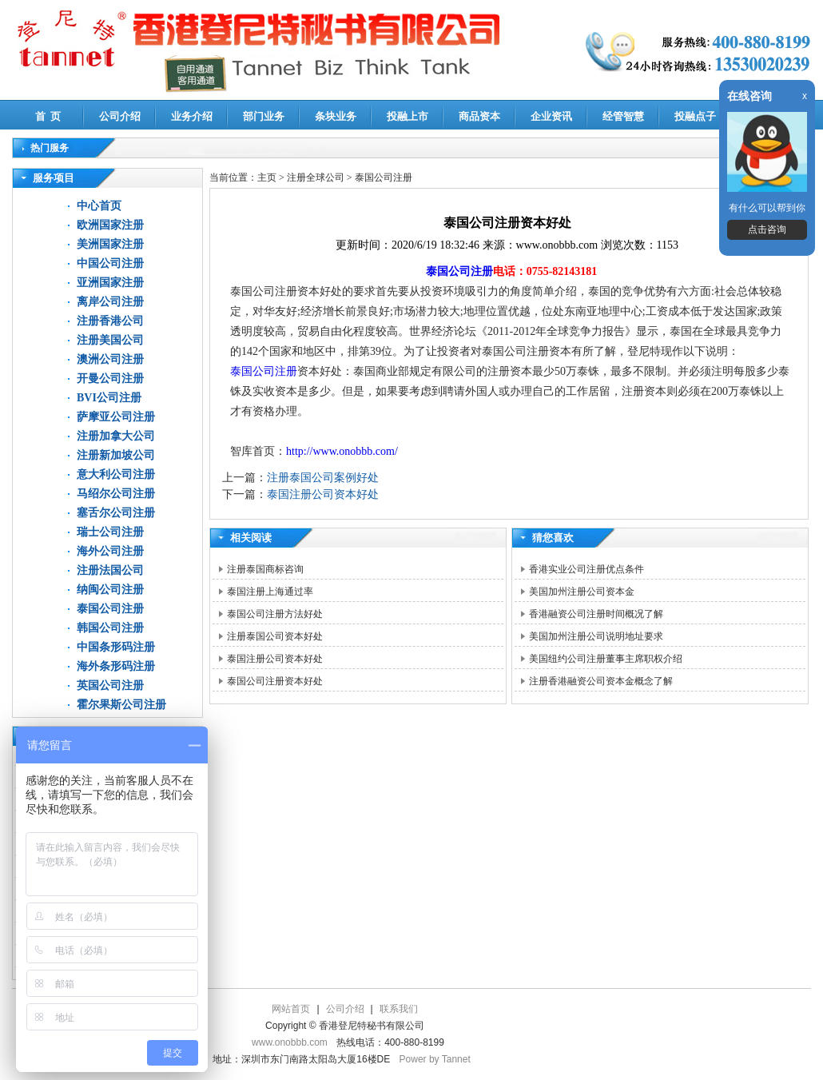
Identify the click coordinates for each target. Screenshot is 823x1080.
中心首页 (99, 206)
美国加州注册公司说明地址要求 (596, 636)
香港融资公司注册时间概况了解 (596, 614)
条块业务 (335, 116)
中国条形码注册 (116, 647)
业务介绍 (192, 116)
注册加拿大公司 (116, 436)
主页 (266, 177)
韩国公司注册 (110, 628)
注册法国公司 (110, 570)
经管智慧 (623, 116)
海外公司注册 (110, 551)
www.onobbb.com (290, 1042)
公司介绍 (120, 116)
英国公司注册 (110, 685)
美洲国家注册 (110, 244)
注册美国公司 (110, 340)
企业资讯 (551, 116)
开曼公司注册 (110, 379)
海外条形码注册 (116, 666)
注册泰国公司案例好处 (323, 478)
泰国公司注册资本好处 (275, 681)
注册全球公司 (317, 177)
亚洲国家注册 (110, 283)
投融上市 (407, 116)
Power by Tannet (435, 1059)
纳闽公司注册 (110, 590)
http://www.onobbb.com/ (342, 451)
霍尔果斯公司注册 (121, 705)
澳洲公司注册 (110, 359)
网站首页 (291, 1008)
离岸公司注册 (110, 302)
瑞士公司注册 (110, 532)
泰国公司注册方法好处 (275, 614)
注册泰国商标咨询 (265, 569)
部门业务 (263, 116)
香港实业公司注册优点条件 (586, 569)
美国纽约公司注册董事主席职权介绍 (605, 658)
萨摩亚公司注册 (116, 417)
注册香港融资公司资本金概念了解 (601, 681)
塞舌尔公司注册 (116, 513)
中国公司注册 (110, 263)
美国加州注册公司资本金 (581, 591)
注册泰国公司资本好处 (275, 636)
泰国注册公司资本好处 (323, 494)
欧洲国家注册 (110, 225)
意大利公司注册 (116, 474)
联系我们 (399, 1008)
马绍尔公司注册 (116, 494)
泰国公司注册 (110, 609)
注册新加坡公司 (116, 455)
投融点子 (695, 116)
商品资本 (479, 116)
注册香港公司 (110, 321)
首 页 (48, 116)
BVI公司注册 (109, 398)
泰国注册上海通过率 (270, 591)
